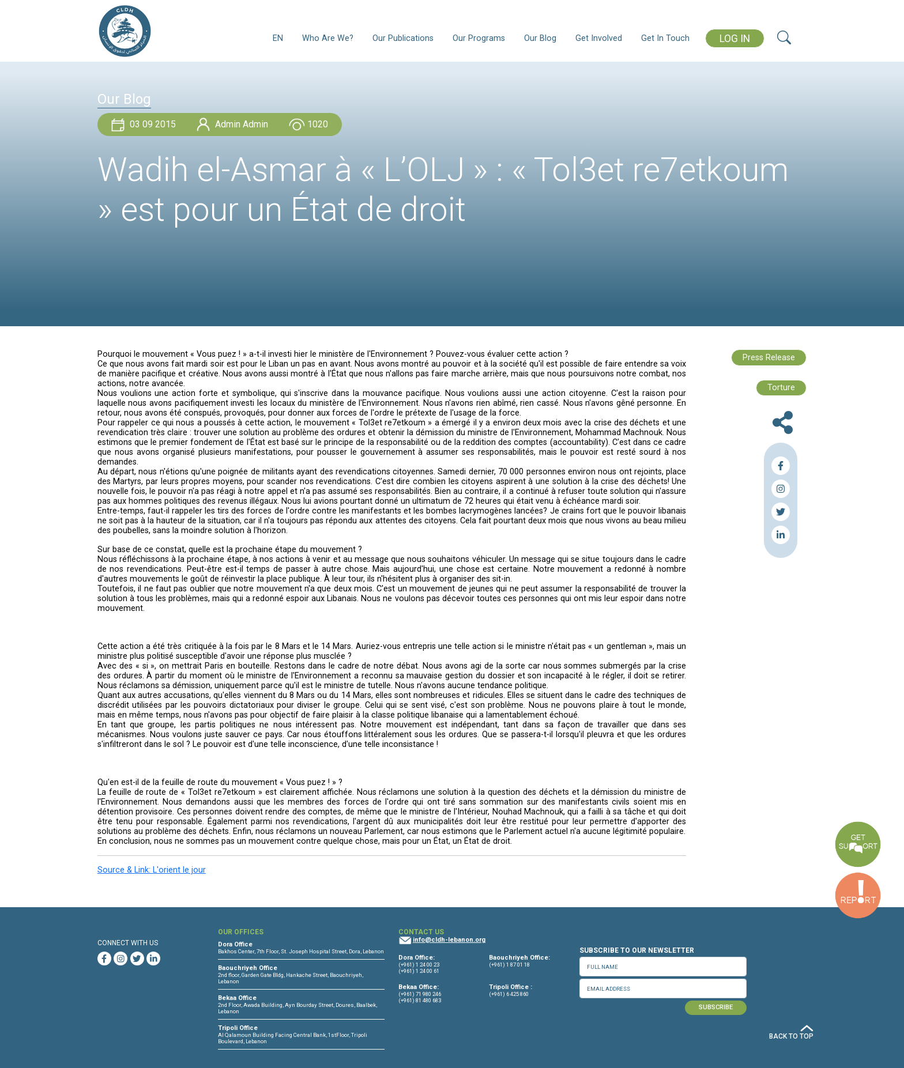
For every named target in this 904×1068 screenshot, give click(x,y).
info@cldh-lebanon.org (449, 940)
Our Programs (479, 38)
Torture (781, 388)
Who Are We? (327, 38)
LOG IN (735, 38)
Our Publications (403, 38)
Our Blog (540, 38)
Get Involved (598, 38)
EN (278, 38)
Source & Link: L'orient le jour (151, 870)
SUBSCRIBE (716, 1007)
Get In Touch (665, 38)
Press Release (769, 358)
